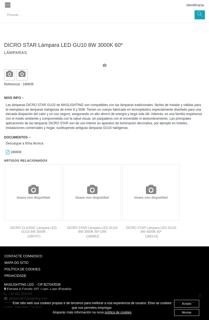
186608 (13, 152)
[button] (7, 5)
